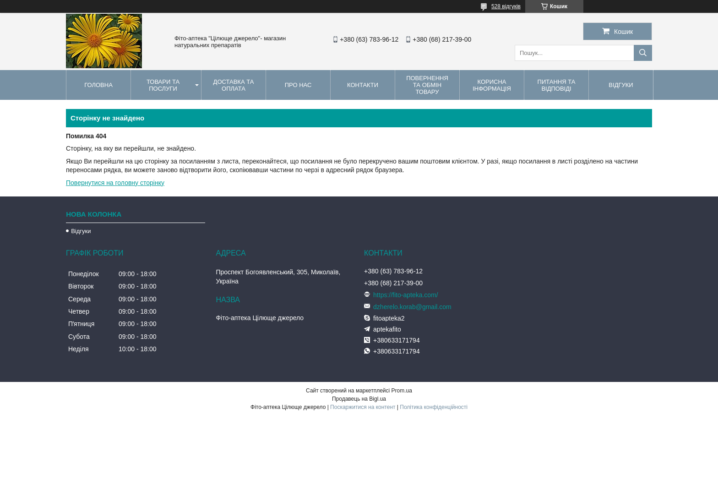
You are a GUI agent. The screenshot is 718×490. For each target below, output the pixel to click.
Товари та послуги (163, 85)
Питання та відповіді (557, 85)
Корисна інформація (492, 85)
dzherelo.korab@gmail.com (412, 306)
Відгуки (621, 85)
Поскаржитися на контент (362, 407)
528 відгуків (506, 6)
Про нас (298, 85)
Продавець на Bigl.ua (359, 399)
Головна (98, 85)
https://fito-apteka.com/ (405, 295)
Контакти (362, 85)
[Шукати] (643, 53)
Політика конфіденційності (434, 407)
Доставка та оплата (233, 85)
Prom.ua (402, 390)
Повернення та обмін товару (427, 85)
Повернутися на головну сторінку (115, 182)
